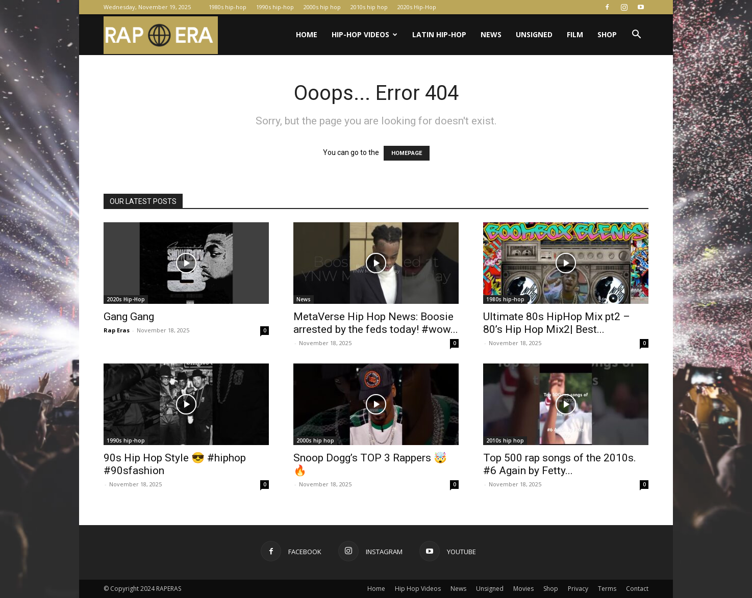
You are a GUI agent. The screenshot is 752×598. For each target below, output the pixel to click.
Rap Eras (117, 330)
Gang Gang (129, 316)
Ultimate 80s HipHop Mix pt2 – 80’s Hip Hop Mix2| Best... (556, 322)
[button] (636, 35)
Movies (523, 588)
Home (306, 34)
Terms (607, 588)
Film (575, 34)
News (491, 34)
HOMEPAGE (406, 153)
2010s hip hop (369, 7)
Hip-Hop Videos (364, 34)
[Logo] (161, 35)
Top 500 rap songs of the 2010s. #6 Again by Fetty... (559, 464)
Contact (637, 588)
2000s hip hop (322, 7)
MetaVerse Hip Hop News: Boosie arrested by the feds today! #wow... (375, 322)
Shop (607, 34)
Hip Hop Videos (418, 588)
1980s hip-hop (227, 7)
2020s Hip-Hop (416, 7)
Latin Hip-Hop (439, 34)
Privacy (578, 588)
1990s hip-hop (275, 7)
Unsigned (534, 34)
